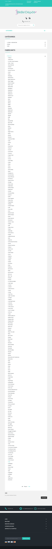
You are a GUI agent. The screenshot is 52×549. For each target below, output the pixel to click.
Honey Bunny (11, 232)
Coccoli (9, 149)
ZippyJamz (10, 478)
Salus (9, 418)
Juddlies (9, 258)
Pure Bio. (10, 405)
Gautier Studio (11, 212)
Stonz (9, 440)
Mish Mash (10, 339)
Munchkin (10, 348)
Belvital (9, 113)
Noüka (9, 364)
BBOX (9, 104)
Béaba (9, 106)
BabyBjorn (10, 88)
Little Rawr (10, 304)
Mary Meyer (10, 322)
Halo (9, 225)
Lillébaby (10, 299)
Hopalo (9, 234)
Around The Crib (11, 70)
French (9, 1)
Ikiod (9, 238)
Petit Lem (10, 387)
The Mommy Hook (12, 449)
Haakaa (9, 223)
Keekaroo (10, 267)
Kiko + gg (10, 276)
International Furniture (12, 241)
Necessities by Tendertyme (13, 357)
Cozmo (9, 158)
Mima (9, 333)
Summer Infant (11, 441)
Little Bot (10, 303)
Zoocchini (10, 479)
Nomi (9, 362)
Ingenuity (10, 239)
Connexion (36, 2)
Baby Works (10, 86)
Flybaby (9, 203)
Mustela (9, 351)
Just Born (10, 263)
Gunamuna (10, 220)
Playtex (9, 396)
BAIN (8, 46)
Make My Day (10, 317)
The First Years (11, 445)
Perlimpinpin (10, 382)
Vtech (9, 469)
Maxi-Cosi (10, 326)
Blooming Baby (11, 124)
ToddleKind (10, 458)
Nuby (9, 366)
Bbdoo (9, 101)
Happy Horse (10, 227)
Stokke (9, 438)
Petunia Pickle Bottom (12, 389)
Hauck (9, 229)
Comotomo (10, 151)
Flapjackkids (10, 202)
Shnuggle (10, 423)
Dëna (9, 166)
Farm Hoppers (11, 198)
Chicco (9, 142)
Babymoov (10, 93)
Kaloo (9, 265)
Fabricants (9, 55)
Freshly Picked (11, 205)
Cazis (9, 140)
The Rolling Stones (12, 450)
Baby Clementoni (11, 79)
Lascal (9, 290)
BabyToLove (10, 95)
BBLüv (9, 102)
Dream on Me (11, 180)
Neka (9, 360)
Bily (9, 119)
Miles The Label (11, 331)
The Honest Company (12, 447)
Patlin (9, 378)
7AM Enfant (10, 59)
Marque (25, 486)
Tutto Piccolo (11, 460)
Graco (9, 216)
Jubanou (10, 256)
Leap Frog (10, 294)
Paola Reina (10, 377)
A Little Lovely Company (13, 61)
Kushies (9, 279)
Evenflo (9, 191)
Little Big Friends (11, 301)
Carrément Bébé (11, 138)
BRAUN (9, 128)
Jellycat (9, 247)
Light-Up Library (11, 295)
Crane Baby (10, 160)
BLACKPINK (10, 120)
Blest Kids (10, 122)
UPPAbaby (10, 463)
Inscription (29, 2)
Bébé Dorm (10, 110)
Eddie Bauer (10, 185)
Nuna (9, 369)
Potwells (10, 400)
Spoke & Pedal (11, 436)
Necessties (10, 359)
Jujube (9, 259)
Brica (9, 129)
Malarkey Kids (11, 319)
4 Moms (9, 57)
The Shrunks (10, 452)
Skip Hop (10, 427)
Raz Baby (10, 409)
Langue (6, 1)
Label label (10, 283)
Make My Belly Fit (11, 315)
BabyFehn (10, 92)
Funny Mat (10, 209)
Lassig (9, 292)
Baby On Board (11, 83)
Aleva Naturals (11, 65)
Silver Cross (10, 425)
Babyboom (10, 90)
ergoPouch (10, 189)
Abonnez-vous (26, 538)
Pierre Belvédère (11, 393)
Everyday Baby (11, 193)
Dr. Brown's (10, 178)
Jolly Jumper (10, 252)
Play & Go (10, 395)
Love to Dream (11, 310)
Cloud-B (9, 147)
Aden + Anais (10, 63)
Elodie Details (11, 187)
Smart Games (11, 429)
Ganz (9, 211)
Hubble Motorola (11, 236)
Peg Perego (10, 380)
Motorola (10, 346)
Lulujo (9, 313)
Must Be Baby (11, 349)
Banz (9, 99)
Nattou (9, 355)
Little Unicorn (11, 306)
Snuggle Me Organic (12, 431)
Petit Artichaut (11, 384)
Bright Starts (10, 131)
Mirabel (9, 337)
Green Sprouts (11, 218)
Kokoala (9, 277)
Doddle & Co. (10, 173)
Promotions (29, 1)
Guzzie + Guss (11, 221)
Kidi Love (10, 274)
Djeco (9, 171)
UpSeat (9, 465)
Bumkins (10, 137)
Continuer (44, 497)
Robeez (9, 414)
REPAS (8, 44)
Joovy (9, 254)
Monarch (10, 342)
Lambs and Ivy (11, 288)
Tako (9, 443)
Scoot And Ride (11, 422)
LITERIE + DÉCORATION (12, 42)
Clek (9, 144)
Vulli (9, 470)
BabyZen (10, 97)
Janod (9, 243)
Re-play (9, 411)
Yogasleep (10, 472)
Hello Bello (10, 230)
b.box (9, 74)
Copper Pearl (10, 155)
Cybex (9, 162)
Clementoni (10, 146)
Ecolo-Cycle (10, 184)
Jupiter (9, 261)
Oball (9, 371)
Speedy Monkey (11, 434)
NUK (9, 368)
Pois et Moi (10, 398)
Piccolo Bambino (11, 391)
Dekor (9, 164)
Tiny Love (10, 454)
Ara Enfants (10, 68)
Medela (9, 330)
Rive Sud (10, 413)
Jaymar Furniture (11, 245)
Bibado (9, 115)
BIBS (9, 117)
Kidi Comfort (10, 272)
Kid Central (10, 268)
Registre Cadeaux (37, 1)
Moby (9, 340)
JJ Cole (9, 250)
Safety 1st (10, 416)
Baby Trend (10, 84)
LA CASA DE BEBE (12, 281)
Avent (9, 72)
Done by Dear (11, 175)
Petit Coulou (10, 386)
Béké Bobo (10, 111)
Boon (9, 126)
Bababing (10, 75)
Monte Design (11, 344)
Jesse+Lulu (10, 248)
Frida (9, 207)
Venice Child (10, 467)
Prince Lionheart (11, 404)
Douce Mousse (11, 176)
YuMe (9, 476)
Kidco (9, 270)
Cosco (9, 156)
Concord (10, 153)
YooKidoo (10, 474)
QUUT (9, 407)
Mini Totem (10, 335)
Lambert (10, 286)
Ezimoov (10, 194)
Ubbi (9, 461)
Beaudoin (10, 108)
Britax (9, 133)
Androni (9, 66)
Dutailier (9, 182)
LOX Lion (10, 312)
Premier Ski (10, 402)
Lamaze (9, 285)
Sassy (9, 420)
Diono (9, 167)
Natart (9, 353)
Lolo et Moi (10, 308)
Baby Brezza (10, 77)
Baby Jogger (10, 81)
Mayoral (9, 328)
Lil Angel (10, 297)
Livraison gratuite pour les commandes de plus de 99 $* (14, 4)
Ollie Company (11, 373)
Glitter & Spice (11, 214)
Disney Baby (10, 169)
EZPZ (9, 196)
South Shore (10, 432)
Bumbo (9, 135)
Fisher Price (10, 200)
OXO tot (10, 375)
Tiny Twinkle (10, 456)
